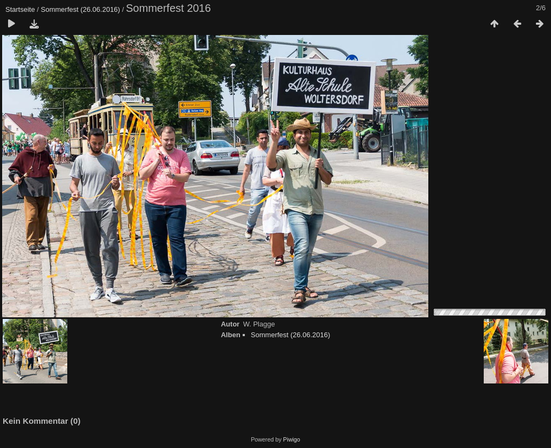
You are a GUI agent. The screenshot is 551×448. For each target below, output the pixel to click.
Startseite (20, 9)
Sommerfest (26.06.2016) (80, 9)
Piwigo (291, 439)
